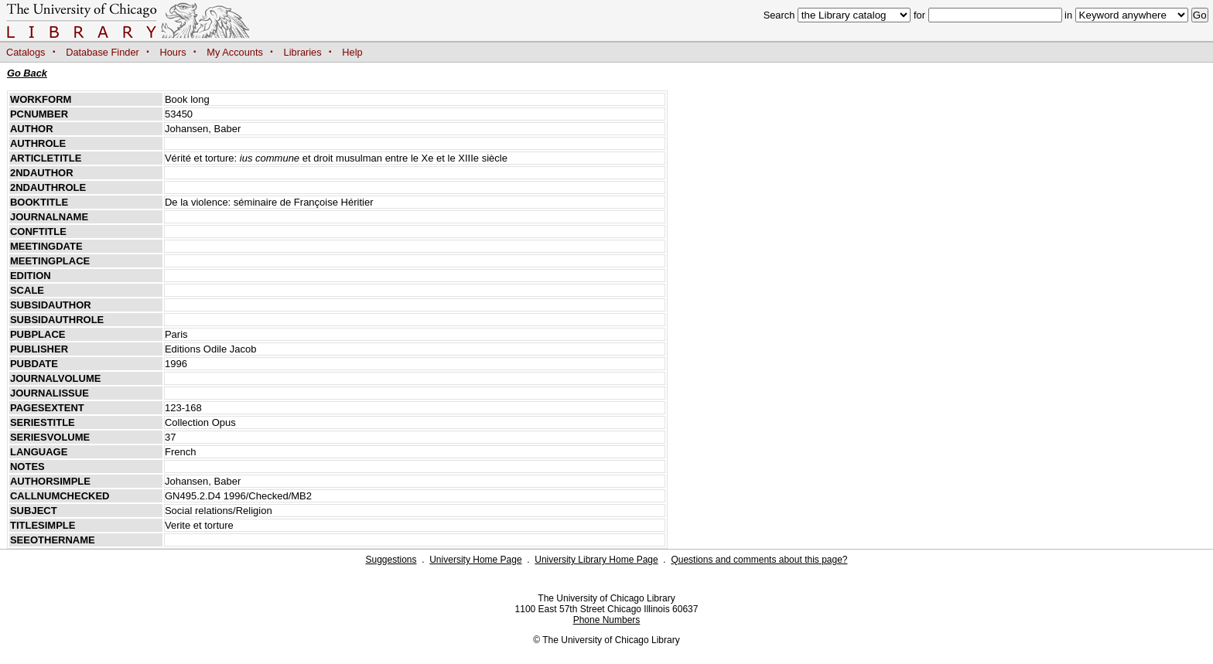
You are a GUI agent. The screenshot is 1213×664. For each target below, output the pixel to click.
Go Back (27, 73)
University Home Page (475, 559)
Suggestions (390, 559)
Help (352, 52)
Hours (173, 52)
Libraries (303, 52)
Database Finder (102, 52)
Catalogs (26, 52)
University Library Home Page (596, 559)
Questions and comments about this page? (759, 559)
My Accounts (235, 52)
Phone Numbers (607, 620)
